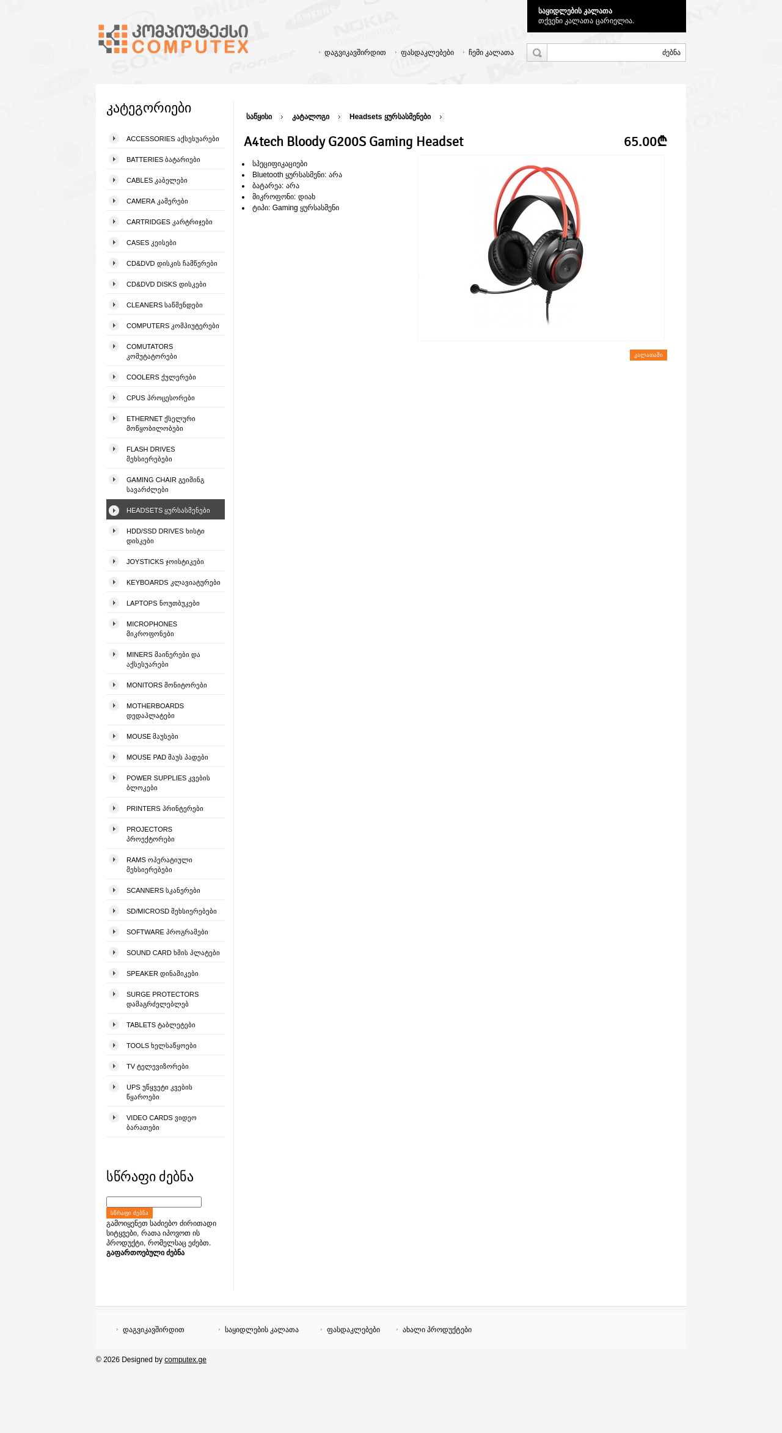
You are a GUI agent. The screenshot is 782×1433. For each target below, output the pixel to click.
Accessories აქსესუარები (172, 138)
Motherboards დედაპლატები (155, 710)
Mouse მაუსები (152, 736)
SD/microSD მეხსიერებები (171, 911)
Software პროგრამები (167, 932)
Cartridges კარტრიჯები (169, 221)
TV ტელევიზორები (157, 1066)
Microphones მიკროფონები (151, 628)
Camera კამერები (157, 201)
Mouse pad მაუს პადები (167, 757)
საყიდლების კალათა (575, 11)
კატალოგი (310, 116)
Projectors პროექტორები (150, 834)
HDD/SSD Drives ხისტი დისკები (165, 535)
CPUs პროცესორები (160, 397)
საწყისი (259, 116)
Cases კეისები (151, 242)
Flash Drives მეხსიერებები (150, 454)
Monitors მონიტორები (166, 685)
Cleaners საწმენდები (164, 305)
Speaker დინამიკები (162, 973)
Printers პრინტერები (164, 808)
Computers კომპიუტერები (172, 325)
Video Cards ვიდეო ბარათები (161, 1122)
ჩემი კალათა (491, 52)
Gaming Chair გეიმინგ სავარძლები (165, 484)
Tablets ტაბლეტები (161, 1024)
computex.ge (185, 1359)
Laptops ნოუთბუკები (163, 603)
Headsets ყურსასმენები (168, 510)
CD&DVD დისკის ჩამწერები (171, 263)
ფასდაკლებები (427, 52)
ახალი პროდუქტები (437, 1329)
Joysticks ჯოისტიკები (165, 561)
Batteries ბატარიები (163, 159)
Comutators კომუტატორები (151, 351)
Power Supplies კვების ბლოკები (168, 782)
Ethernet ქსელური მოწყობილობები (161, 423)
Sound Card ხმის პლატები (173, 952)
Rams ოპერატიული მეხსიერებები (159, 864)
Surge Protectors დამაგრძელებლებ (162, 999)
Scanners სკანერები (163, 890)
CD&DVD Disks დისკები (166, 284)
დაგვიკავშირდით (355, 52)
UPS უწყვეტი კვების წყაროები (159, 1092)
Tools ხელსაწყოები (161, 1045)
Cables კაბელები (157, 180)
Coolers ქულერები (161, 377)
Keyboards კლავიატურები (173, 582)
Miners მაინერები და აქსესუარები (163, 659)
